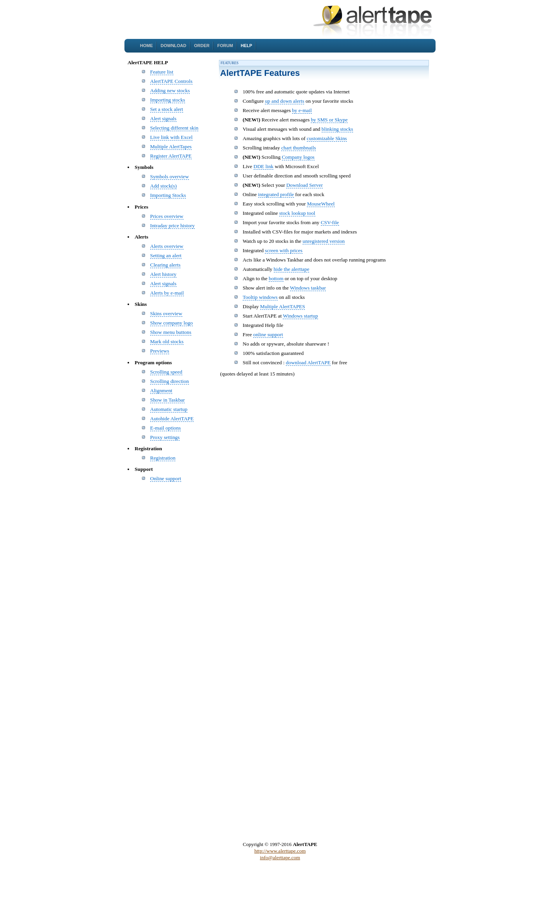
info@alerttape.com (280, 857)
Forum (225, 45)
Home (146, 45)
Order (202, 45)
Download (173, 45)
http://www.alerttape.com (280, 851)
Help (246, 45)
